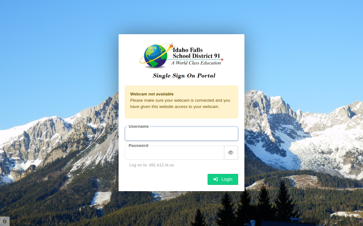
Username (139, 126)
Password (138, 145)
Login (222, 179)
